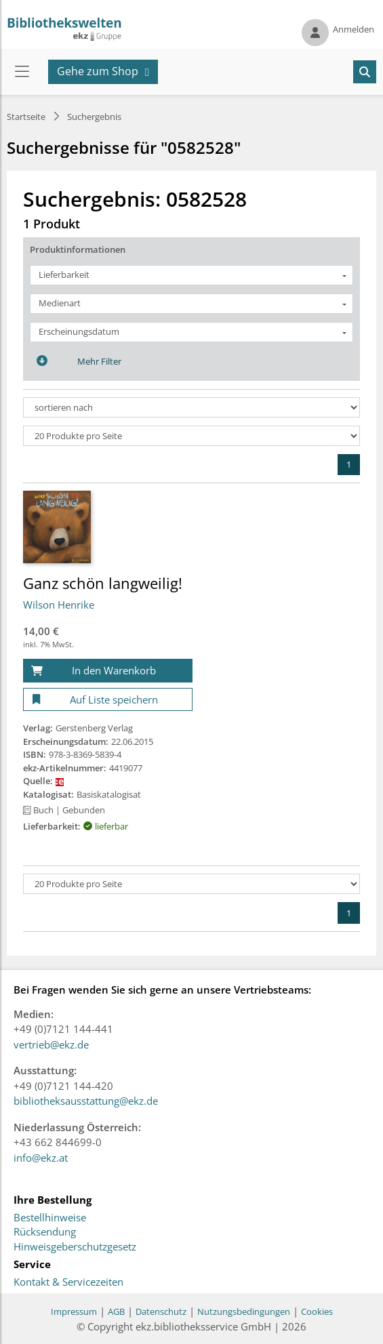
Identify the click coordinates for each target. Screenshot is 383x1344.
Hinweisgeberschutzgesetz (75, 1247)
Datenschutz (161, 1311)
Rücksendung (45, 1232)
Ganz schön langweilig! (102, 583)
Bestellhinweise (50, 1218)
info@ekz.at (41, 1157)
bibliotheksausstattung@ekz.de (86, 1100)
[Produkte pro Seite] (191, 436)
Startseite (26, 116)
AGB (116, 1311)
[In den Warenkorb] (108, 671)
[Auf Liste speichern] (108, 700)
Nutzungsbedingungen (243, 1311)
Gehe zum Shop (97, 71)
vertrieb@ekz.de (51, 1044)
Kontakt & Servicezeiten (68, 1282)
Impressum (74, 1311)
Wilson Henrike (58, 604)
